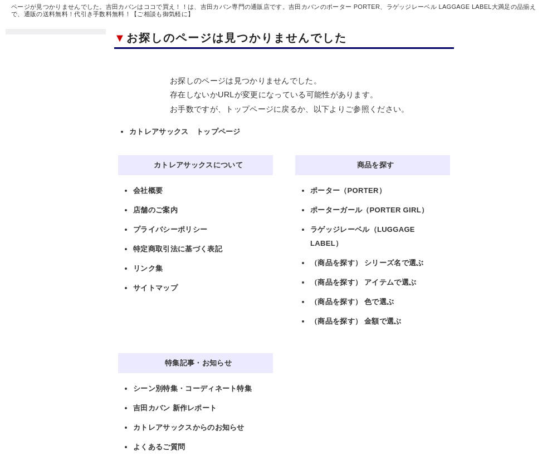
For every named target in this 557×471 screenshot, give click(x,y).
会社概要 (148, 190)
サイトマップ (155, 288)
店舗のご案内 (155, 210)
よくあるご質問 (159, 447)
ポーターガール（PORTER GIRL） (369, 210)
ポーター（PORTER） (348, 190)
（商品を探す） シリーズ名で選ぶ (367, 263)
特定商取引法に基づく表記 (177, 249)
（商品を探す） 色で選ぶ (352, 302)
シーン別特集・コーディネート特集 (192, 388)
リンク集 (148, 268)
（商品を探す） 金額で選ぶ (356, 321)
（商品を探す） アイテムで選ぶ (363, 282)
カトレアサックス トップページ (185, 131)
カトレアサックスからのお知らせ (189, 427)
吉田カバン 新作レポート (175, 408)
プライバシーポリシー (170, 229)
